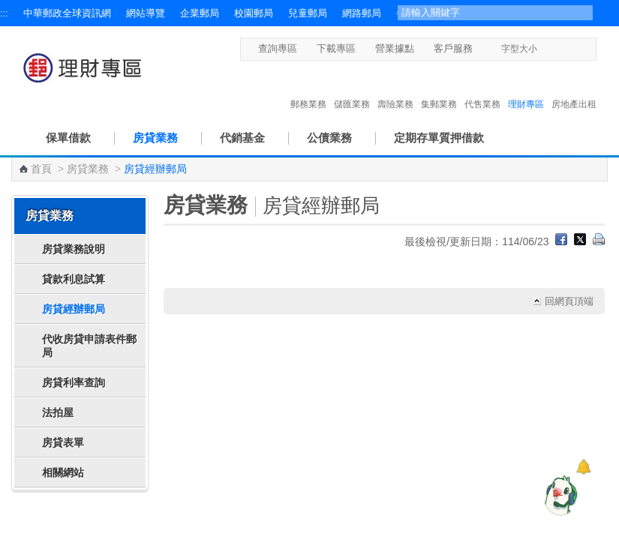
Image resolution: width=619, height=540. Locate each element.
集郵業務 (439, 89)
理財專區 (526, 89)
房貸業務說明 (73, 249)
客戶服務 (453, 48)
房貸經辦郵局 (73, 309)
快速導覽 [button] (44, 520)
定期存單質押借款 (439, 137)
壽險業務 (395, 89)
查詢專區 (277, 48)
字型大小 (519, 49)
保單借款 (68, 137)
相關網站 (63, 472)
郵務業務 (308, 89)
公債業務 (329, 137)
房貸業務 (155, 137)
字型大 (575, 48)
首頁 (41, 169)
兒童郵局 (307, 13)
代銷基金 (242, 137)
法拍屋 (58, 412)
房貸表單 (63, 442)
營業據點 (394, 48)
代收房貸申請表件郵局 (89, 345)
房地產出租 (573, 89)
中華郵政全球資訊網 (67, 13)
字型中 (560, 48)
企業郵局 (199, 13)
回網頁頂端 (569, 301)
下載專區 (336, 48)
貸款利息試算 (73, 279)
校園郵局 (253, 13)
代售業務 (482, 89)
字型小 (546, 48)
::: (4, 13)
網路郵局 (361, 13)
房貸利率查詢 (73, 382)
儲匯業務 (352, 89)
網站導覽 (145, 13)
